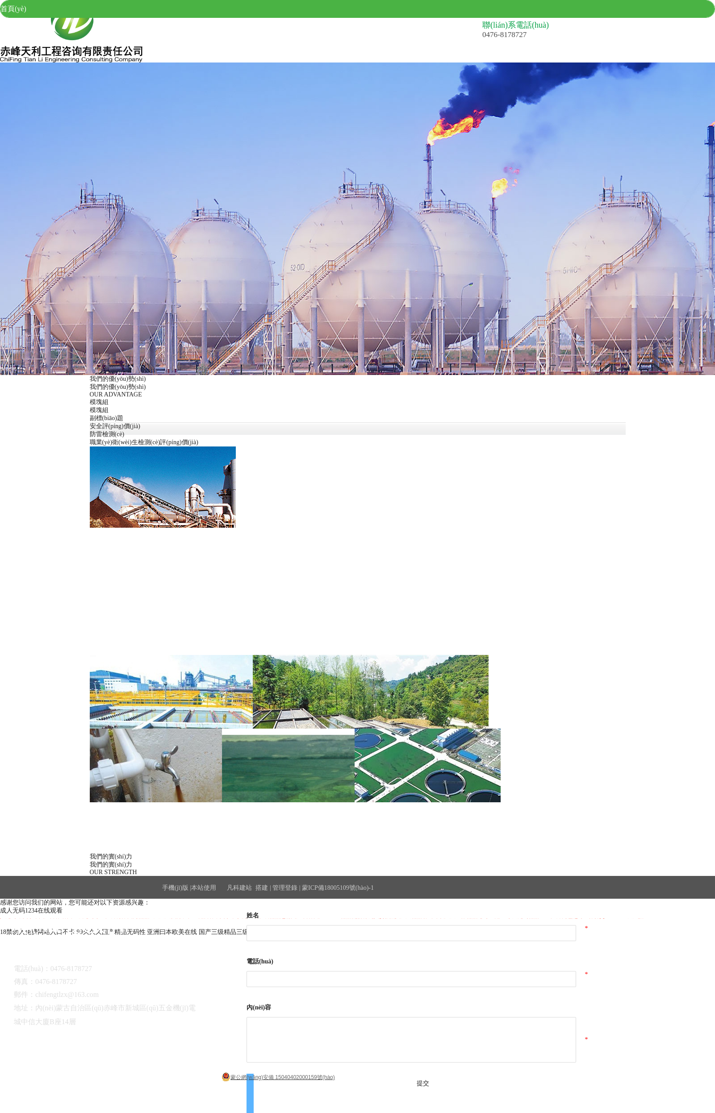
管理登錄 (284, 887)
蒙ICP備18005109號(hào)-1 (338, 887)
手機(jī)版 (175, 887)
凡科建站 (234, 887)
